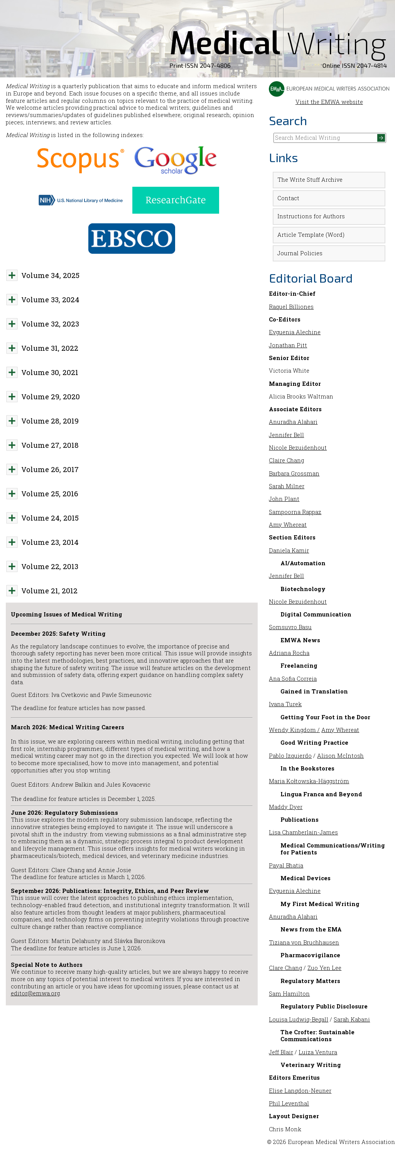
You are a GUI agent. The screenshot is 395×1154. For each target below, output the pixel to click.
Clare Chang (285, 967)
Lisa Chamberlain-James (303, 832)
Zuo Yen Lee (324, 967)
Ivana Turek (285, 704)
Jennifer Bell (286, 435)
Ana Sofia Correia (293, 678)
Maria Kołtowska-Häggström (309, 781)
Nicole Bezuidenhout (298, 447)
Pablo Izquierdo (290, 755)
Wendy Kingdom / (294, 730)
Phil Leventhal (289, 1103)
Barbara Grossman (294, 473)
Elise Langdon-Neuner (300, 1090)
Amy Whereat (288, 524)
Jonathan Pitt (288, 345)
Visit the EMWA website (329, 98)
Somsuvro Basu (290, 627)
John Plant (284, 498)
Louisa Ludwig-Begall (298, 1019)
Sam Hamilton (289, 993)
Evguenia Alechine (295, 332)
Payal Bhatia (286, 865)
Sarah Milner (286, 486)
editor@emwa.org (35, 993)
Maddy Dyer (285, 807)
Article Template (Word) (310, 234)
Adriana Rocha (289, 653)
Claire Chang (286, 460)
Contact (288, 198)
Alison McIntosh (340, 755)
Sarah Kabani (352, 1019)
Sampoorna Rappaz (295, 512)
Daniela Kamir (289, 550)
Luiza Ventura (318, 1052)
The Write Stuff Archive (310, 179)
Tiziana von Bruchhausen (304, 942)
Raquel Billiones (291, 306)
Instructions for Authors (311, 216)
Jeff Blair (281, 1052)
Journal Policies (299, 253)
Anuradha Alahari (293, 421)
